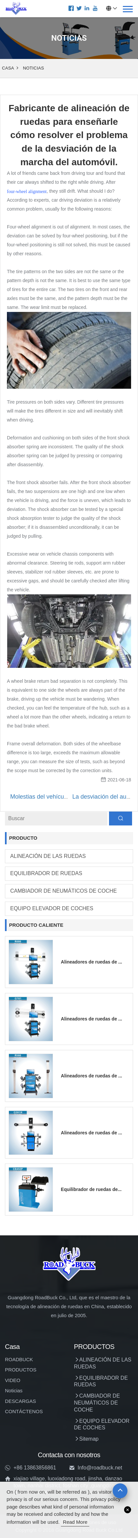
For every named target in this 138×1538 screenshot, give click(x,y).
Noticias (33, 68)
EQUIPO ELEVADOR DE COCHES (51, 908)
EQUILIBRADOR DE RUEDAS (46, 873)
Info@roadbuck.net (100, 1467)
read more (75, 1522)
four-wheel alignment (27, 191)
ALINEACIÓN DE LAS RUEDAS (48, 856)
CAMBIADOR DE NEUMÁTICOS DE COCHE (63, 891)
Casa (8, 68)
